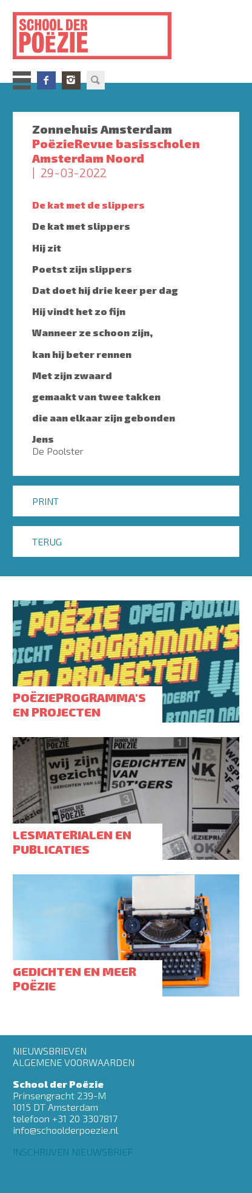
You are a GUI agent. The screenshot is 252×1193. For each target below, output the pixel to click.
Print (45, 501)
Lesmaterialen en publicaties (72, 841)
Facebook (46, 80)
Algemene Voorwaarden (73, 1062)
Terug (47, 541)
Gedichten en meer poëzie (74, 978)
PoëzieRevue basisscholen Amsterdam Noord (116, 150)
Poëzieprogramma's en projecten (79, 704)
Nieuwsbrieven (50, 1050)
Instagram (71, 80)
